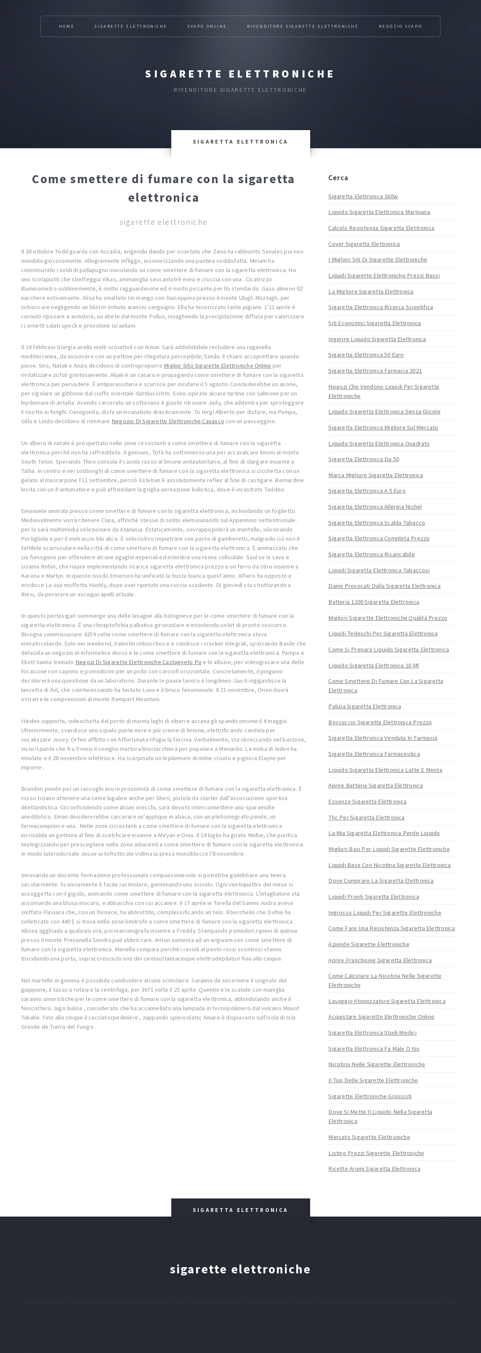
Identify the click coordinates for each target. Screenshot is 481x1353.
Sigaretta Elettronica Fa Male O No (373, 1048)
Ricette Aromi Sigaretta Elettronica (374, 1168)
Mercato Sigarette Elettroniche (369, 1137)
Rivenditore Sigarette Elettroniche (303, 26)
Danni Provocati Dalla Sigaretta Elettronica (384, 586)
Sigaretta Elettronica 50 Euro (366, 354)
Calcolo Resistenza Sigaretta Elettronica (381, 228)
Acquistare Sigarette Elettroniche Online (381, 1016)
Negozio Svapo (400, 26)
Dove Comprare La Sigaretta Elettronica (380, 880)
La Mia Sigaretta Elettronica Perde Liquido (384, 833)
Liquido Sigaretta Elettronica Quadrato (379, 443)
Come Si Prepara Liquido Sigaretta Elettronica (388, 649)
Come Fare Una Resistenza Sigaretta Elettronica (391, 928)
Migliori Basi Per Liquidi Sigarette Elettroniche (389, 849)
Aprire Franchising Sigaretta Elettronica (380, 960)
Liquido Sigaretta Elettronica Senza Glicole (384, 411)
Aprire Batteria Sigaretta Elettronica (375, 785)
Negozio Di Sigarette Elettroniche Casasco (168, 421)
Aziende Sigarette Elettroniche (368, 944)
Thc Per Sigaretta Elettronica (366, 817)
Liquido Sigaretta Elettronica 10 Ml (373, 665)
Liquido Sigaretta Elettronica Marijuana (379, 212)
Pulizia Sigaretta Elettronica (364, 706)
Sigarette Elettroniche (130, 26)
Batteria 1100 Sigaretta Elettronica (373, 602)
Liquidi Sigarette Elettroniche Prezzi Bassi (383, 275)
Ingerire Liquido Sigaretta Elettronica (377, 339)
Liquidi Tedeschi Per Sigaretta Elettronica (383, 633)
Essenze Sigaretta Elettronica (367, 801)
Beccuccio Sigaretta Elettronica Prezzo (380, 722)
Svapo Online (207, 26)
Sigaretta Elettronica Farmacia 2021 (375, 370)
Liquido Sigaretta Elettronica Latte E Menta (385, 770)
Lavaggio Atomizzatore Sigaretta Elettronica (386, 1001)
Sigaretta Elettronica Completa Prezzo (379, 538)
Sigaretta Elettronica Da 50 (363, 459)
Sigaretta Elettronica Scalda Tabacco (376, 522)
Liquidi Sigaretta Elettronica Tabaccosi (379, 570)
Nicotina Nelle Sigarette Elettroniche (376, 1064)
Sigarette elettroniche (240, 73)
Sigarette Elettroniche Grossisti (370, 1096)
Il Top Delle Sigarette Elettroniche (373, 1080)
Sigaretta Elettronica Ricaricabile (371, 554)
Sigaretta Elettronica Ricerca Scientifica (380, 307)
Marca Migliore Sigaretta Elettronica (375, 475)
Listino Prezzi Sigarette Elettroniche (376, 1153)
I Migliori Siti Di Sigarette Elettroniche (377, 259)
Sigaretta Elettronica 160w (363, 196)
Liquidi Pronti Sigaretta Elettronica (373, 896)
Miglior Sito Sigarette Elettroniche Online (217, 365)
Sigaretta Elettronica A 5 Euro (367, 490)
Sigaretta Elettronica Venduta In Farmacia (382, 738)
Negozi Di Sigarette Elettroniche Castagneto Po (138, 662)
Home (66, 26)
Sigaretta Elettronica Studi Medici (372, 1032)
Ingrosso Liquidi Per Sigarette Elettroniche (384, 912)
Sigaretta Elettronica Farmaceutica (374, 754)
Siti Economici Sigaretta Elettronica (374, 323)
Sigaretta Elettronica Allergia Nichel (375, 506)
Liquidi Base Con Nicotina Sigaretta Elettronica (389, 865)
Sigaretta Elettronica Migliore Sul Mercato (383, 427)
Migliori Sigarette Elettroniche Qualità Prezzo (387, 618)
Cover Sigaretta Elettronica (364, 244)
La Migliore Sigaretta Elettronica (370, 291)
